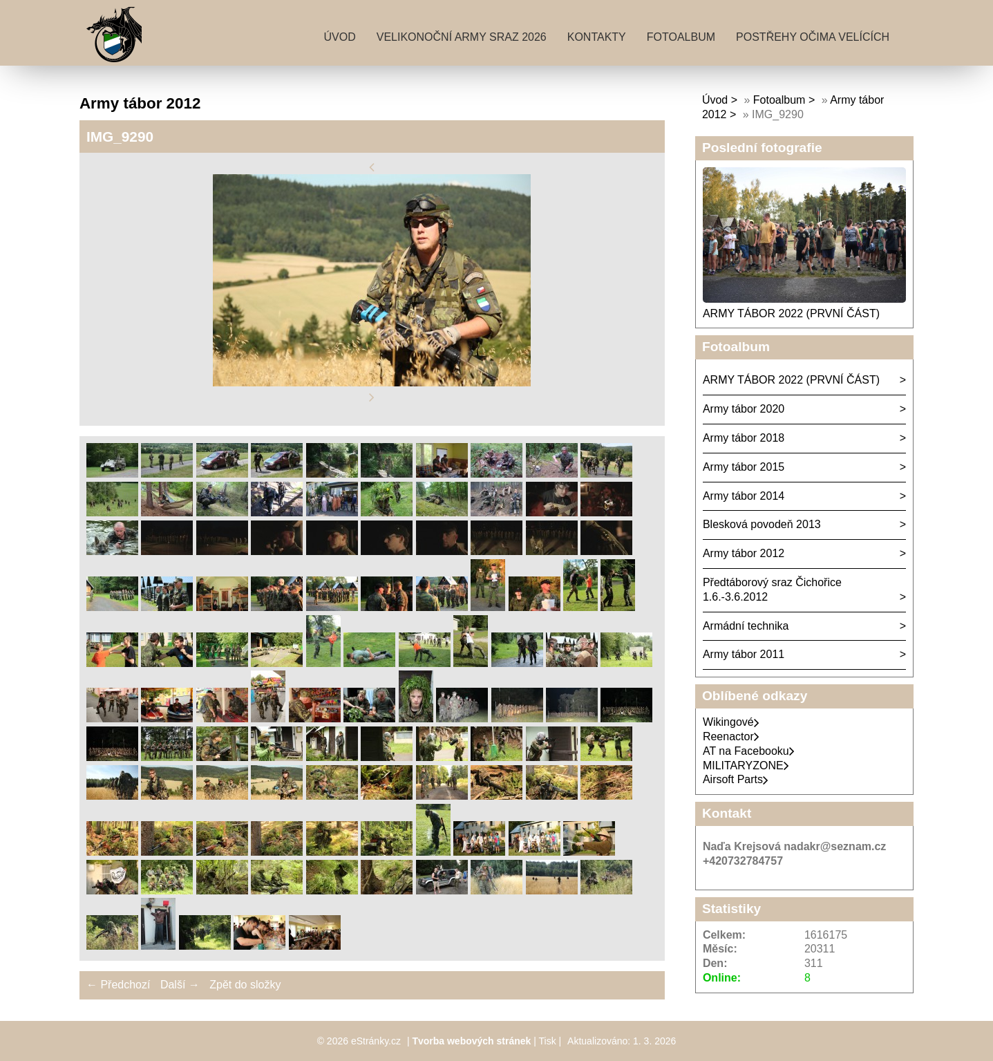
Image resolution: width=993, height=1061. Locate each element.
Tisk (547, 1040)
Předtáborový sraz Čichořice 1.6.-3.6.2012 (772, 589)
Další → (180, 984)
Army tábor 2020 (743, 409)
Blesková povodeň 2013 (762, 524)
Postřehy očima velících (812, 37)
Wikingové (731, 722)
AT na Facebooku (749, 751)
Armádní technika (746, 626)
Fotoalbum (681, 37)
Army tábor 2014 (743, 496)
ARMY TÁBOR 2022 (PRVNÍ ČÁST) (791, 313)
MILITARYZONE (746, 765)
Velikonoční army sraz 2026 (462, 37)
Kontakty (596, 37)
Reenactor (731, 736)
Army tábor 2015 (743, 467)
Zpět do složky (245, 984)
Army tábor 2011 (743, 654)
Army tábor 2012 (743, 553)
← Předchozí (118, 984)
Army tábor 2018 (743, 438)
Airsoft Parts (735, 779)
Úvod (339, 37)
